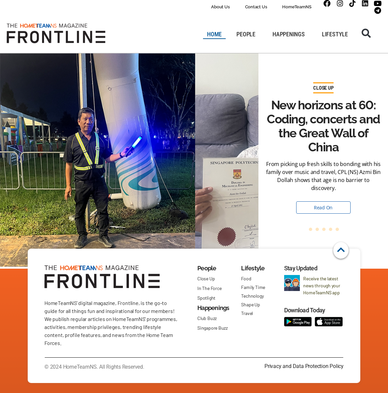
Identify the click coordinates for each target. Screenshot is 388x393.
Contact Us (256, 6)
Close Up (323, 88)
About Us (220, 6)
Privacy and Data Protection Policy (304, 366)
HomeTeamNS (296, 6)
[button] (366, 33)
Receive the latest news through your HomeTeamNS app (321, 285)
